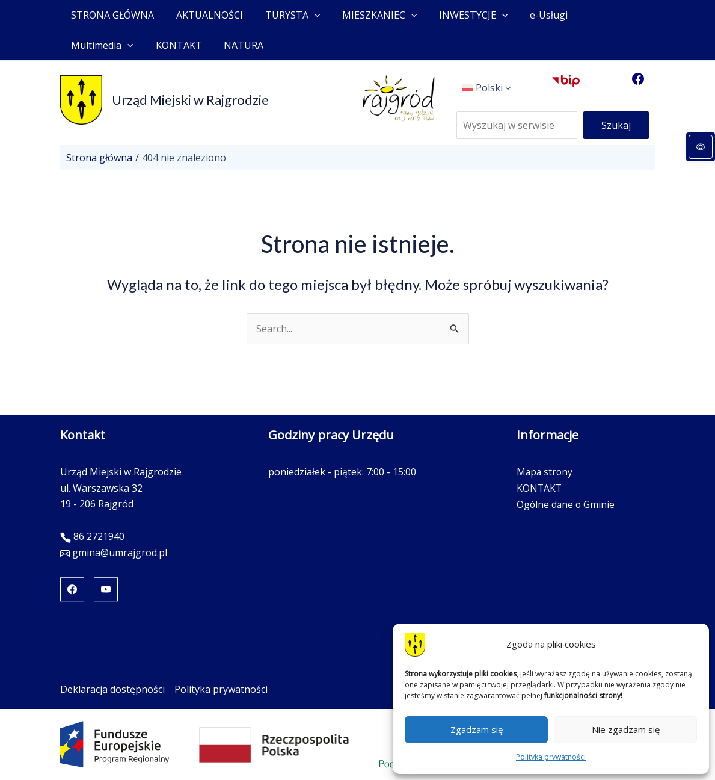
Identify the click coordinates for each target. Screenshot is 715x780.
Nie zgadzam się (626, 729)
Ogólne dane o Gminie (566, 503)
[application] (307, 15)
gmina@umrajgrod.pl (119, 552)
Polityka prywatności (551, 757)
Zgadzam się (476, 729)
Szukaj (616, 125)
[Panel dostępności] (700, 146)
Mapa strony (545, 471)
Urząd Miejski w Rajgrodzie (190, 99)
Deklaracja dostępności (112, 689)
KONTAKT (539, 488)
